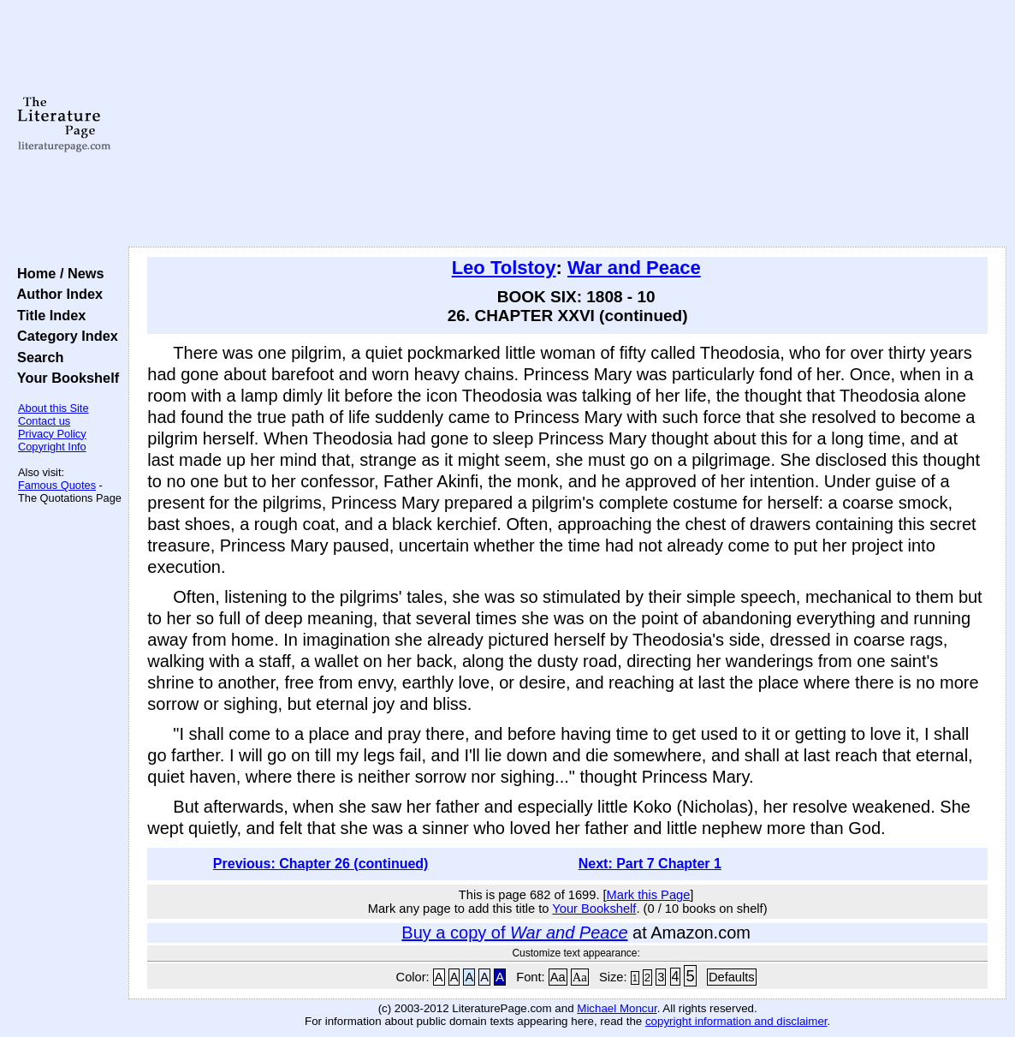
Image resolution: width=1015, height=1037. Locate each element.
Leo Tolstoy (504, 267)
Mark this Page (649, 895)
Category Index (63, 335)
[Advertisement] (567, 124)
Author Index (56, 293)
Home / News (56, 273)
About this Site (53, 408)
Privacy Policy (52, 433)
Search (36, 357)
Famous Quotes (57, 485)
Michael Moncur (616, 1008)
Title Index (47, 315)
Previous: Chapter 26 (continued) (321, 863)
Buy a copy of (514, 932)
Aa (558, 977)
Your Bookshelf (64, 377)
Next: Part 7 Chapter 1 (650, 863)
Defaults (732, 977)
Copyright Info (52, 446)
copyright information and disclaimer (736, 1021)
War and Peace (634, 267)
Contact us (44, 420)
